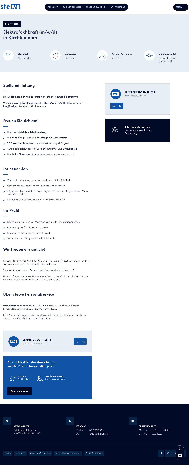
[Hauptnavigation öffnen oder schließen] (181, 7)
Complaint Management (40, 453)
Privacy (8, 453)
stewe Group (118, 7)
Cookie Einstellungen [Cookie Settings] (94, 453)
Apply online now (20, 391)
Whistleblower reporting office (68, 453)
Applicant (53, 7)
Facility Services (72, 7)
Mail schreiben (97, 434)
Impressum (20, 453)
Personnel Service (96, 7)
